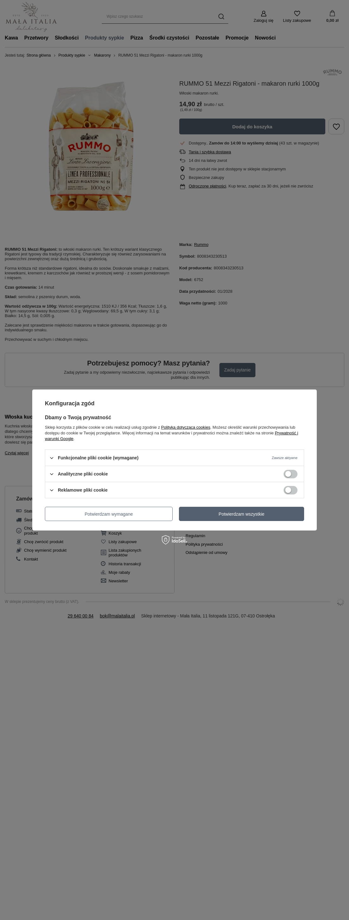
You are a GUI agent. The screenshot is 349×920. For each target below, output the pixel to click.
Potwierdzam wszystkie (242, 513)
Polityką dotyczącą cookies (185, 427)
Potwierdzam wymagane (109, 513)
